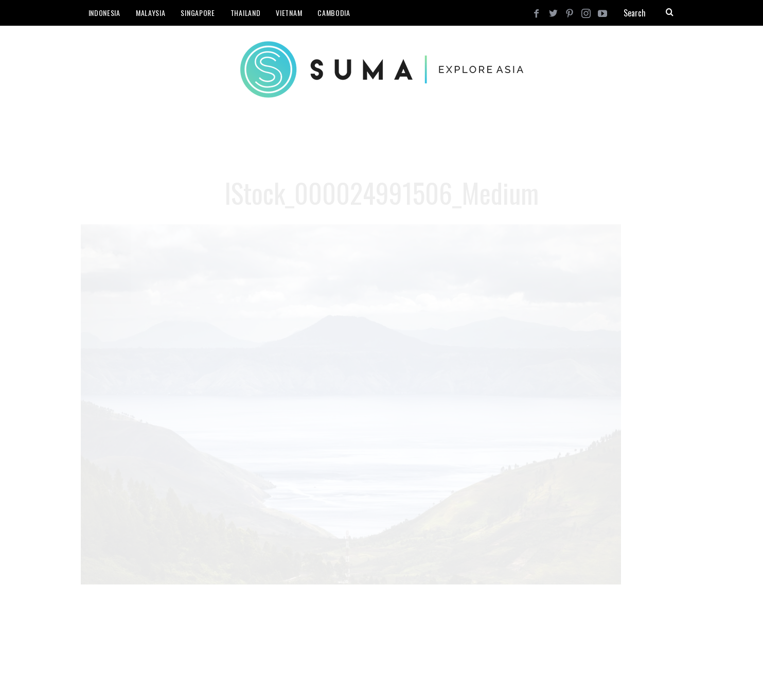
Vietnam (289, 12)
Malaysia (151, 12)
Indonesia (104, 12)
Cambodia (333, 12)
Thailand (245, 12)
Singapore (198, 12)
